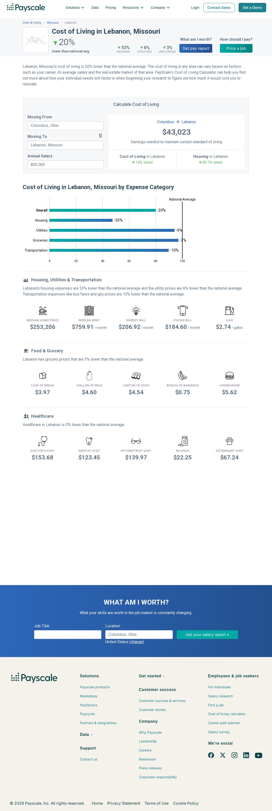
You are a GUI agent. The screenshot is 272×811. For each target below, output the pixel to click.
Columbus (165, 122)
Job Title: (42, 626)
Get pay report (196, 48)
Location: (113, 626)
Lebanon (188, 122)
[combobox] (66, 125)
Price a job (236, 48)
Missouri (53, 22)
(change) (136, 641)
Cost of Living (32, 22)
